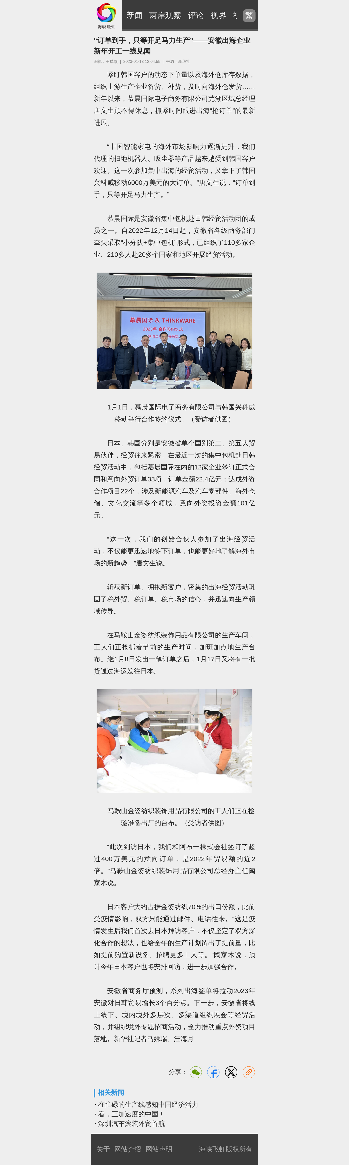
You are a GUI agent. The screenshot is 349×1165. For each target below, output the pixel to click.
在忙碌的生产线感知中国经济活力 (148, 1104)
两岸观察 (165, 15)
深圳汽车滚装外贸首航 (131, 1123)
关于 (103, 1149)
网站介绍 (127, 1149)
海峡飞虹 (106, 15)
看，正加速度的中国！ (131, 1114)
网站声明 (159, 1149)
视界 (218, 15)
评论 (196, 15)
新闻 (134, 15)
